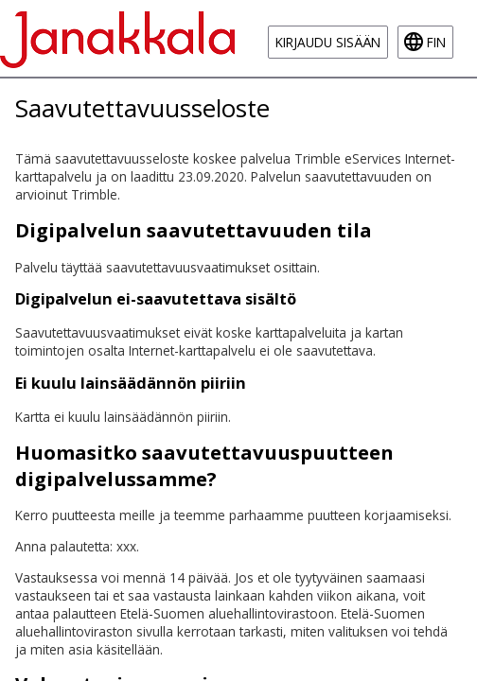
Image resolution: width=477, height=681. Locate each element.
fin (436, 42)
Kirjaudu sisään (327, 42)
